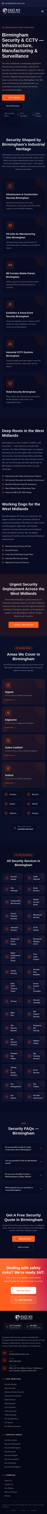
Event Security (9, 1388)
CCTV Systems (9, 1407)
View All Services (12, 106)
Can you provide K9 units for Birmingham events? (23, 1161)
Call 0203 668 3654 (25, 829)
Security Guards (9, 1384)
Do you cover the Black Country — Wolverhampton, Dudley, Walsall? (23, 1175)
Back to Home (23, 1247)
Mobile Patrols (9, 1399)
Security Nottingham (11, 1467)
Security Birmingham (11, 1448)
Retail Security (9, 1403)
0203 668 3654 (23, 1300)
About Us (7, 1480)
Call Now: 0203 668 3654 (23, 625)
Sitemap (33, 1510)
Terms (23, 1510)
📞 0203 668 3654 (13, 97)
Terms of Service (9, 1492)
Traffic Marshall (9, 1415)
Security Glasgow (10, 1455)
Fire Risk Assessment (11, 1426)
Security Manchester (11, 1444)
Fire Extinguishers (10, 1419)
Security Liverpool (10, 1459)
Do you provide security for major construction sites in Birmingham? (23, 1148)
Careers (6, 1496)
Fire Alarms (7, 1422)
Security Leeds (9, 1451)
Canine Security (9, 1411)
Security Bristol (9, 1463)
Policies (13, 1510)
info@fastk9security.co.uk (13, 3)
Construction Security (11, 1396)
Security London (9, 1440)
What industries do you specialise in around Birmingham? (23, 1188)
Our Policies (8, 1488)
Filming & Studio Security (13, 1392)
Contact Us (7, 1484)
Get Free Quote (23, 1290)
